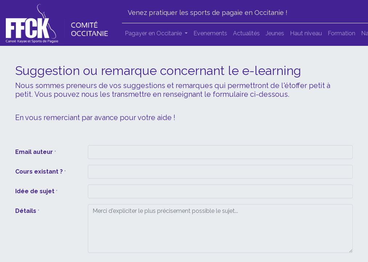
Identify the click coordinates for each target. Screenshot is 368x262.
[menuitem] (210, 33)
